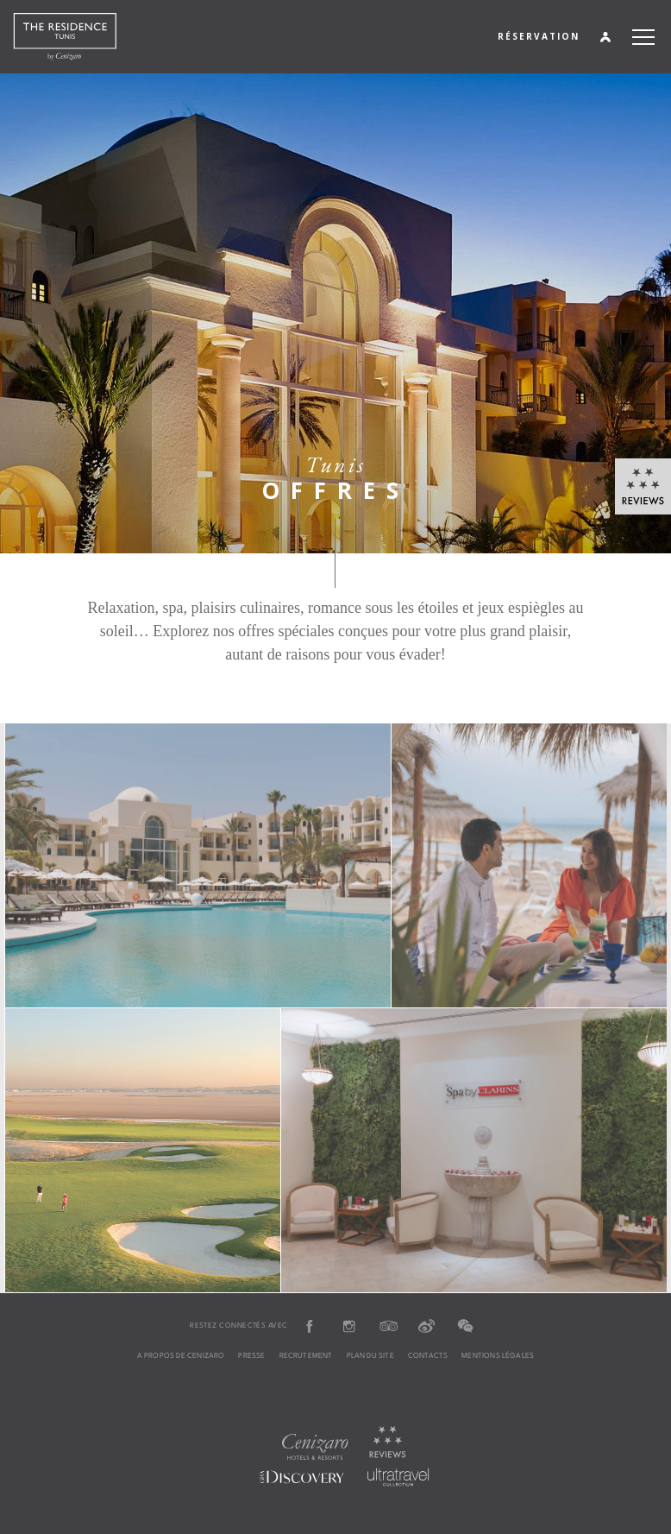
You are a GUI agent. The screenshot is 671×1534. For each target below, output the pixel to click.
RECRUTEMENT (306, 1356)
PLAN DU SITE (370, 1356)
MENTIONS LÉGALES (497, 1356)
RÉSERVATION (539, 36)
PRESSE (251, 1356)
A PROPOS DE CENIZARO (181, 1356)
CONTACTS (428, 1356)
